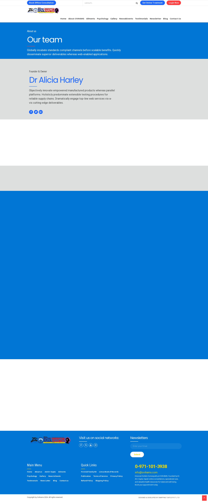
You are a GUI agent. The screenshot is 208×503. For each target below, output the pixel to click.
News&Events (126, 19)
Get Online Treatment (152, 3)
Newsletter (155, 19)
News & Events (54, 476)
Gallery (113, 19)
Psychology (102, 19)
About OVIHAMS (76, 19)
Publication (86, 476)
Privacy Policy (116, 476)
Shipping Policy (102, 481)
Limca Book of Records (108, 472)
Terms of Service (100, 476)
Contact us (175, 19)
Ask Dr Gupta (50, 472)
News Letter (45, 481)
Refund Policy (87, 481)
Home (63, 19)
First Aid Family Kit (88, 472)
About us (38, 472)
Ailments (90, 19)
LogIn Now (174, 3)
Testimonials (141, 19)
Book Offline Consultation (41, 3)
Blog (165, 19)
